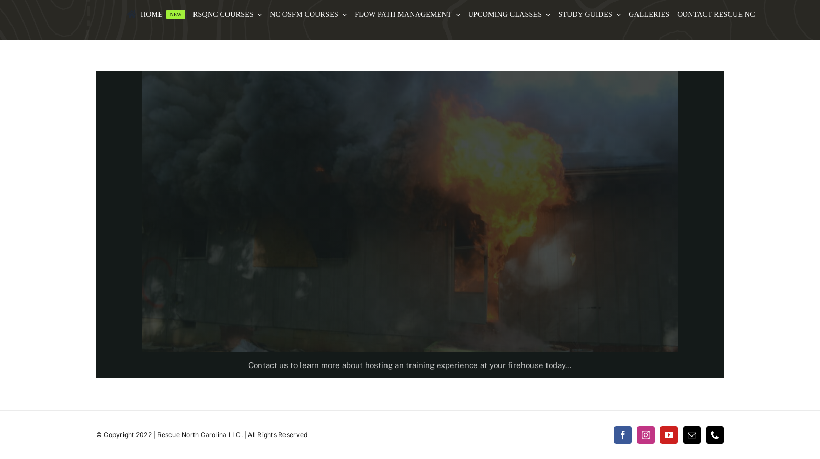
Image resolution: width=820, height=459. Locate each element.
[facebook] (623, 435)
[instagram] (646, 435)
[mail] (692, 435)
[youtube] (669, 435)
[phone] (715, 435)
